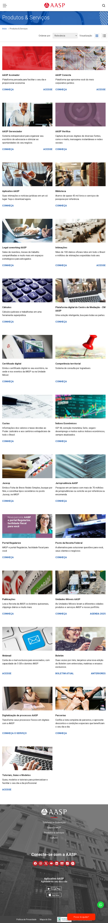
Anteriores (98, 673)
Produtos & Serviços (54, 832)
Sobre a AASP (54, 827)
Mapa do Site (45, 919)
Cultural (54, 837)
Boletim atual (64, 673)
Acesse (47, 89)
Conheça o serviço (14, 733)
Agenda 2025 (98, 613)
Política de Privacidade (26, 919)
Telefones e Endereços (54, 822)
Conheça (8, 89)
